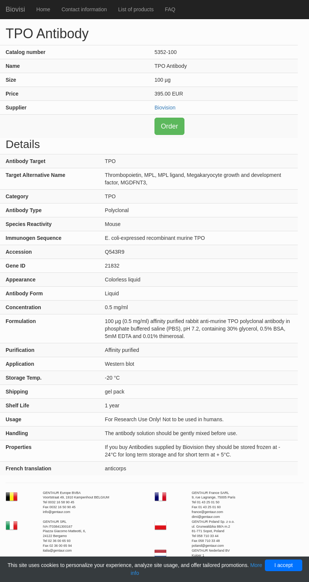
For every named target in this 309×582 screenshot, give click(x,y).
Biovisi (15, 9)
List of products (136, 9)
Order (169, 126)
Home (43, 9)
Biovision (164, 108)
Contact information (84, 9)
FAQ (170, 9)
